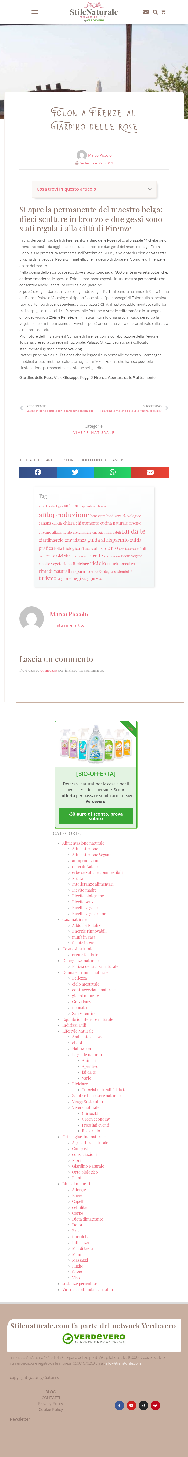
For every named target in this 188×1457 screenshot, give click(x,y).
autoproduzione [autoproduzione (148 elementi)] (64, 514)
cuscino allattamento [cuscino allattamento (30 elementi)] (55, 532)
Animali (89, 1060)
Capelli (78, 1201)
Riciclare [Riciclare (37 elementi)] (81, 563)
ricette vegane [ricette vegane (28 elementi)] (131, 555)
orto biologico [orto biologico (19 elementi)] (127, 549)
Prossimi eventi (95, 1125)
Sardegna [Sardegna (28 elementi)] (106, 571)
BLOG (51, 1392)
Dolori (78, 1224)
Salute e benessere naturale (96, 1095)
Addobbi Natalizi (87, 925)
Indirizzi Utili (74, 1025)
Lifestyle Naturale (78, 1031)
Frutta (77, 878)
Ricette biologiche (88, 895)
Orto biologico (85, 1172)
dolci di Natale (85, 866)
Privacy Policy (50, 1403)
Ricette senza (83, 901)
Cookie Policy (51, 1409)
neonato (79, 1007)
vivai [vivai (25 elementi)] (99, 579)
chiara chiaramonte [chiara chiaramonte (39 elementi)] (81, 523)
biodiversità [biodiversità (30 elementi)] (116, 515)
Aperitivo (90, 1066)
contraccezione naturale (94, 989)
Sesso (77, 1271)
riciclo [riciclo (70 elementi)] (98, 563)
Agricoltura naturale (90, 1142)
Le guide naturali (87, 1054)
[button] (34, 12)
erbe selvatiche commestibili (97, 872)
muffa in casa (83, 937)
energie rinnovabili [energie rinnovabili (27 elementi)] (106, 532)
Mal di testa (82, 1248)
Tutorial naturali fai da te (104, 1089)
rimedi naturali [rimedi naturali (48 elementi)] (54, 571)
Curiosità (90, 1113)
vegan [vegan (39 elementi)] (62, 578)
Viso (76, 1277)
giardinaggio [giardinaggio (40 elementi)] (51, 540)
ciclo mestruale (85, 984)
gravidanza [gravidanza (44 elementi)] (75, 540)
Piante (77, 1177)
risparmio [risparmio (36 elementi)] (80, 571)
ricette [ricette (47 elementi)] (96, 555)
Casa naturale (74, 919)
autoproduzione (86, 860)
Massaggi (80, 1260)
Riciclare (80, 1083)
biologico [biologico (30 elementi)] (134, 515)
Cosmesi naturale (77, 948)
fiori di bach (83, 1236)
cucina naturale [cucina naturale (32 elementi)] (114, 523)
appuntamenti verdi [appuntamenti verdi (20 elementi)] (95, 506)
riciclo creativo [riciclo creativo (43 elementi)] (122, 563)
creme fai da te (85, 954)
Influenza (80, 1242)
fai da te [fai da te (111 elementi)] (134, 531)
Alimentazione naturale (83, 843)
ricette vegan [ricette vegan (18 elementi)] (112, 556)
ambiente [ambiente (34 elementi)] (72, 505)
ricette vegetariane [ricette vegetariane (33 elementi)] (55, 563)
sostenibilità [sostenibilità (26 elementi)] (123, 571)
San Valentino (84, 1013)
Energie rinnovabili (89, 931)
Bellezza (79, 978)
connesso (48, 670)
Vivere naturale (94, 432)
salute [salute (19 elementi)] (94, 572)
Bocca (77, 1195)
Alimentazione (85, 848)
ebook (77, 1042)
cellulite (79, 1207)
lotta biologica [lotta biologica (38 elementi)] (67, 548)
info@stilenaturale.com (123, 1363)
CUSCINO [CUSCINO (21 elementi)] (135, 523)
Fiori (76, 1160)
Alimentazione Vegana (91, 854)
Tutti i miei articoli (70, 625)
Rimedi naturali (76, 1183)
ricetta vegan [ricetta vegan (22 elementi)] (79, 556)
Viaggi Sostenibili (87, 1101)
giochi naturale (85, 995)
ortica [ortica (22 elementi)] (102, 549)
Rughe (77, 1266)
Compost (80, 1148)
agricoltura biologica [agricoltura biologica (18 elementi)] (51, 506)
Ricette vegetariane (89, 913)
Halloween (81, 1048)
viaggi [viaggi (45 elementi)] (75, 578)
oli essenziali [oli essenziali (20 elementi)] (89, 549)
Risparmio (91, 1130)
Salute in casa (84, 942)
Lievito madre (84, 890)
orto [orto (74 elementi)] (112, 547)
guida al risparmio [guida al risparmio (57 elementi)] (108, 539)
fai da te (89, 1072)
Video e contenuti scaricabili (87, 1289)
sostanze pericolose (79, 1283)
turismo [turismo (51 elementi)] (47, 578)
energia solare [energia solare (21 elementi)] (82, 532)
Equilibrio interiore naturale (87, 1019)
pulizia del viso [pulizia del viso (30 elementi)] (58, 555)
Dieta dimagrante (87, 1219)
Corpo (77, 1213)
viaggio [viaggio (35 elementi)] (88, 578)
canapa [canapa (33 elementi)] (45, 523)
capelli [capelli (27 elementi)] (57, 523)
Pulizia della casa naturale (95, 966)
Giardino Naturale (88, 1166)
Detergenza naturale (80, 960)
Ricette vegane (85, 907)
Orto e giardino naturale (84, 1136)
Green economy (96, 1119)
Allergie (79, 1189)
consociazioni (84, 1154)
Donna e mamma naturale (85, 972)
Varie (86, 1078)
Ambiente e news (87, 1036)
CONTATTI (51, 1397)
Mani (76, 1254)
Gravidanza (82, 1001)
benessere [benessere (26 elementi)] (98, 516)
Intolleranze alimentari (93, 884)
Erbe (76, 1230)
